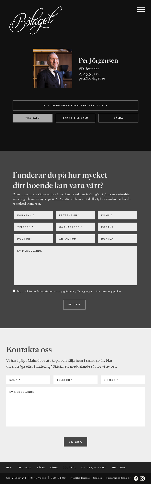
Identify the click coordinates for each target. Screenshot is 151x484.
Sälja (41, 467)
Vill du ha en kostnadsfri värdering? (75, 105)
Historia (119, 467)
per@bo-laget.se (92, 78)
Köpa (54, 467)
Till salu (24, 467)
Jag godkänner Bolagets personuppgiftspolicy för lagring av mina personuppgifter (69, 291)
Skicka (74, 304)
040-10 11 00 (60, 199)
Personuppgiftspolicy (118, 477)
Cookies (97, 477)
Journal (69, 467)
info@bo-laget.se (80, 477)
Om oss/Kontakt (94, 467)
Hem (9, 467)
